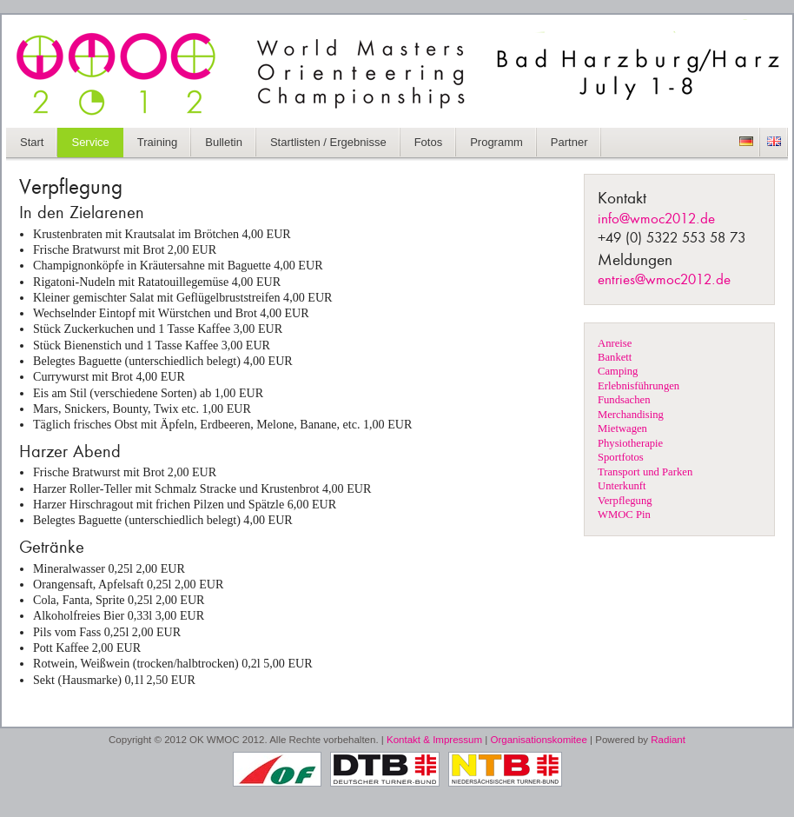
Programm (496, 142)
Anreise (615, 343)
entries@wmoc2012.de (664, 280)
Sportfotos (621, 457)
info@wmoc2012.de (656, 219)
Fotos (428, 142)
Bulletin (223, 142)
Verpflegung (625, 501)
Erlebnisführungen (638, 386)
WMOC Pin (624, 514)
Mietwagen (622, 428)
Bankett (615, 357)
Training (157, 142)
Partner (569, 142)
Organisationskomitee (539, 739)
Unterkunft (622, 486)
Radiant (668, 739)
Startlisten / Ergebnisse (328, 142)
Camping (618, 371)
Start (31, 142)
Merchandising (631, 414)
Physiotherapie (630, 443)
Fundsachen (624, 400)
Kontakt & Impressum (434, 739)
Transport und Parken (645, 472)
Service (90, 142)
